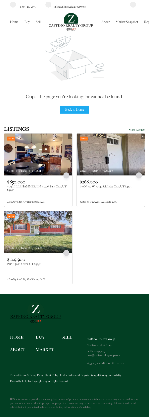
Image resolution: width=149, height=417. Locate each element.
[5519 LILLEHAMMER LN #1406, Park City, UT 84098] (38, 154)
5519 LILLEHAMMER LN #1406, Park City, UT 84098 (37, 188)
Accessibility (115, 375)
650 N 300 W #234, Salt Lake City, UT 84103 (105, 186)
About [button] (105, 22)
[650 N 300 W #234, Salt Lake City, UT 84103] (111, 154)
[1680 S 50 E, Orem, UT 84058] (38, 232)
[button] (23, 337)
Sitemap (103, 375)
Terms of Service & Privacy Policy (26, 375)
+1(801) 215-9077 (96, 351)
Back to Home (74, 110)
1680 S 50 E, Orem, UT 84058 (24, 264)
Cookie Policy (51, 375)
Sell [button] (38, 22)
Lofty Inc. (27, 381)
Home (14, 22)
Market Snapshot (127, 22)
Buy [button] (27, 22)
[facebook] (133, 7)
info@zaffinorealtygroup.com (103, 355)
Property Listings (89, 375)
